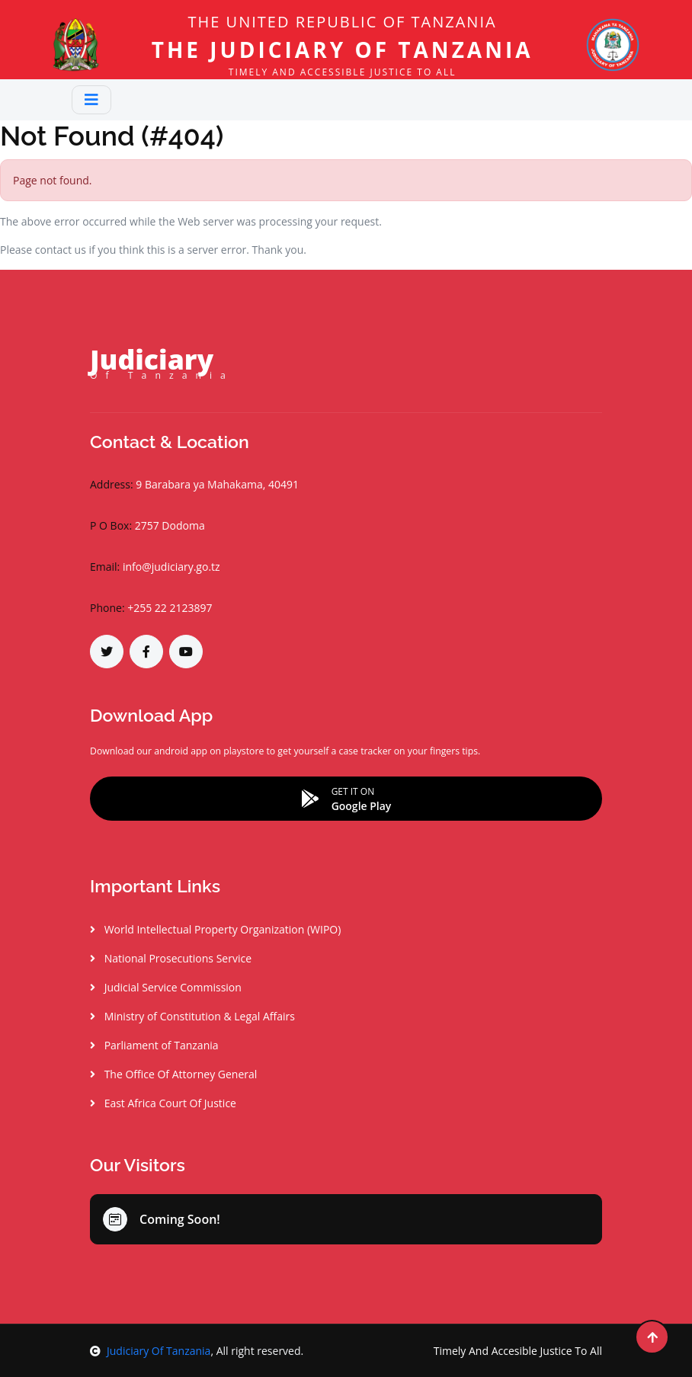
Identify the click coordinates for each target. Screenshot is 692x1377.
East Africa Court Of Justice (163, 1103)
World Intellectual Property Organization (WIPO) (215, 929)
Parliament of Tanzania (154, 1045)
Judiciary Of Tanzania (150, 1350)
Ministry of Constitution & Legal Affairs (192, 1016)
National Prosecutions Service (170, 958)
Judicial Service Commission (166, 987)
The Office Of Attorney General (173, 1074)
